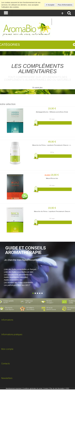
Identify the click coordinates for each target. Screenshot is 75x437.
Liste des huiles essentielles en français (20, 269)
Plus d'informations (65, 5)
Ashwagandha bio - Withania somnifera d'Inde (52, 112)
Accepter (50, 5)
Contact (45, 388)
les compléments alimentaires (37, 68)
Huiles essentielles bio (13, 280)
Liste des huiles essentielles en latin (18, 272)
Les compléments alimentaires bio (18, 275)
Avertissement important (13, 388)
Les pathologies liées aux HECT (17, 285)
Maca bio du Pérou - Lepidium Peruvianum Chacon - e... (52, 145)
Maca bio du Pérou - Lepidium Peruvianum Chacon (52, 211)
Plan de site (53, 388)
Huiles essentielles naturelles (16, 277)
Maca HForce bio (52, 178)
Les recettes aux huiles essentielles (18, 282)
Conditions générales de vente (32, 388)
